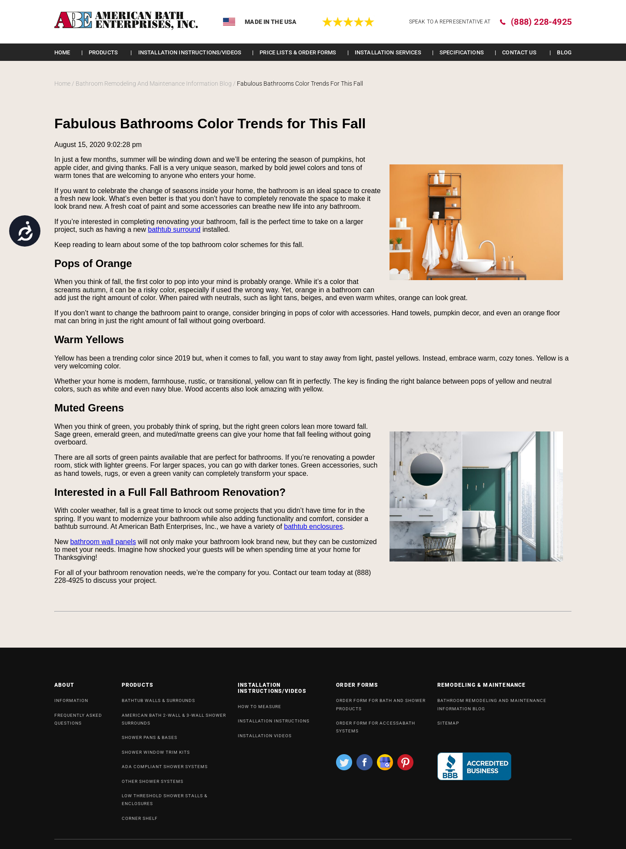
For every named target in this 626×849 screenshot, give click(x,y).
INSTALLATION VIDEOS (265, 739)
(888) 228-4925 (541, 22)
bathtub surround (174, 229)
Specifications (462, 52)
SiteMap (448, 726)
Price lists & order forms (298, 52)
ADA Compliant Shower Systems (165, 770)
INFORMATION (71, 704)
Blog (564, 52)
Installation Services (388, 52)
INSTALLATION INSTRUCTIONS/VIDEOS (189, 52)
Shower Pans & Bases (149, 741)
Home (62, 52)
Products (103, 52)
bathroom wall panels (103, 541)
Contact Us (519, 52)
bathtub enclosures (313, 526)
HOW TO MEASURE (259, 710)
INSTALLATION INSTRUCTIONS (274, 724)
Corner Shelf (140, 821)
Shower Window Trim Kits (156, 755)
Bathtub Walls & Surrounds (158, 704)
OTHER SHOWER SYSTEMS (152, 784)
